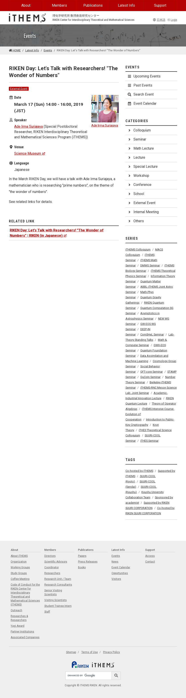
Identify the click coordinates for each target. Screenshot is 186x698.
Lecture (136, 157)
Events (48, 50)
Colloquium (139, 130)
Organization (19, 561)
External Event (18, 88)
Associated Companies (25, 637)
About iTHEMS (19, 555)
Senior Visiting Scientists (53, 592)
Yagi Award (17, 625)
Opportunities (120, 573)
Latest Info (126, 5)
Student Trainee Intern (58, 605)
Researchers (52, 573)
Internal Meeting (143, 212)
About (25, 5)
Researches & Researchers (19, 618)
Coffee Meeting (20, 578)
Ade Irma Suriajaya (28, 126)
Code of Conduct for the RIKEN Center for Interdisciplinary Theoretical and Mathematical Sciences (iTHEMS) (25, 594)
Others (135, 221)
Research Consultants (58, 584)
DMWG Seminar (150, 265)
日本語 (159, 19)
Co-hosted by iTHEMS (139, 470)
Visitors (116, 578)
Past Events (139, 85)
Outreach (16, 610)
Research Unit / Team (57, 578)
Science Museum (29, 153)
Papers (82, 555)
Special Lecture (142, 166)
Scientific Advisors (55, 561)
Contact (150, 561)
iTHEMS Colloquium (138, 249)
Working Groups (20, 567)
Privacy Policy (111, 652)
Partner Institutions (22, 631)
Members (59, 5)
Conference (139, 185)
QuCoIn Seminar (150, 377)
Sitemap (71, 652)
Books (82, 567)
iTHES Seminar (149, 440)
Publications (93, 5)
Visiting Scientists (55, 600)
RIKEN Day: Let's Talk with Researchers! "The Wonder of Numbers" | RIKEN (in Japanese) (57, 233)
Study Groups (19, 573)
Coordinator (51, 567)
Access (150, 555)
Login (172, 19)
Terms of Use (89, 652)
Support (160, 5)
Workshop (138, 176)
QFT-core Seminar (151, 371)
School (135, 194)
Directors (50, 555)
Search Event (140, 94)
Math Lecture (140, 148)
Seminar (136, 139)
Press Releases (88, 561)
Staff (47, 611)
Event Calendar (142, 103)
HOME (15, 50)
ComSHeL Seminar (152, 334)
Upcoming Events (144, 76)
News (115, 561)
